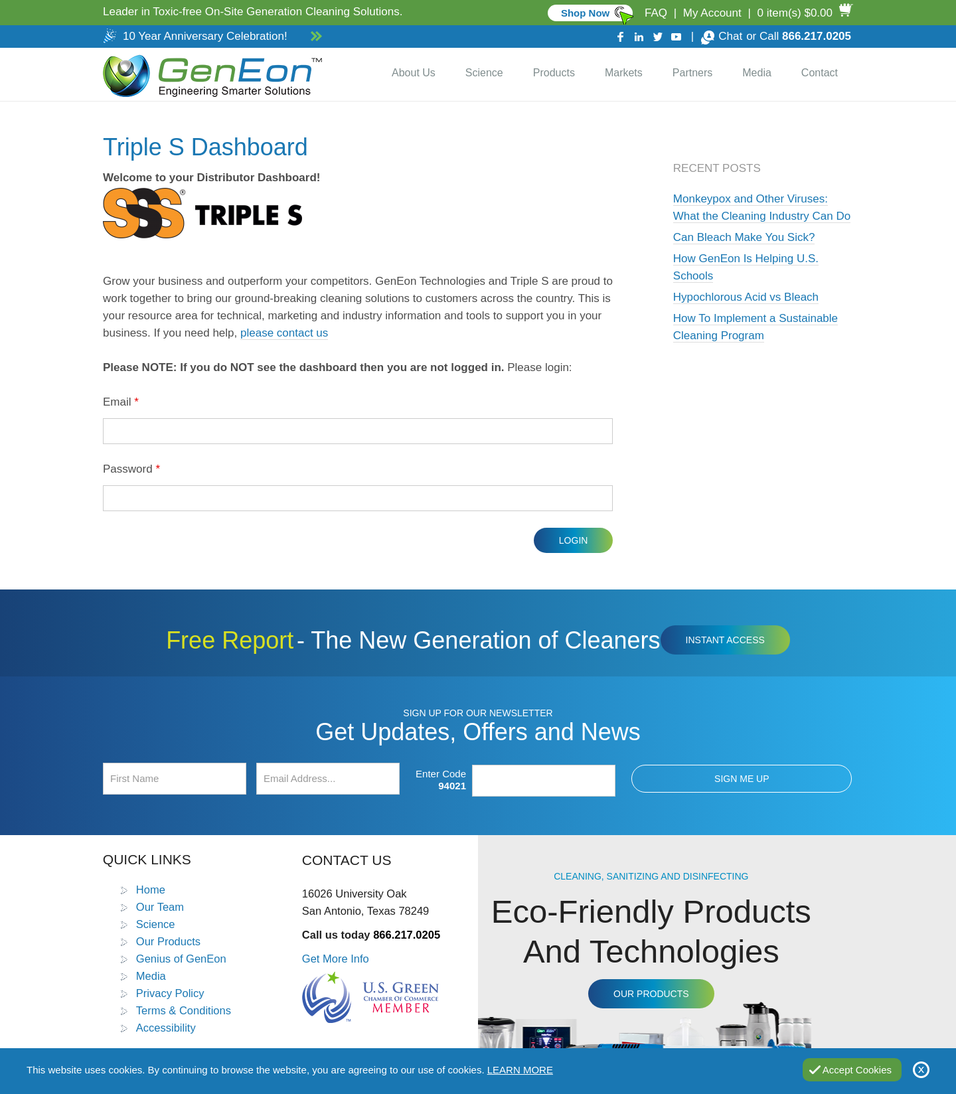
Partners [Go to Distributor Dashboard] (692, 72)
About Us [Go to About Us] (414, 72)
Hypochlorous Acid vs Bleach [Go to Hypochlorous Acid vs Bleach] (746, 297)
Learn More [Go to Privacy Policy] (520, 1069)
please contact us (284, 333)
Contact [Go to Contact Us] (819, 72)
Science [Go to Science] (484, 72)
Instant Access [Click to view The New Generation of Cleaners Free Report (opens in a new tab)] (725, 640)
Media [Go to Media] (756, 72)
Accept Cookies (857, 1069)
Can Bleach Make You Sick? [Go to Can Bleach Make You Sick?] (744, 237)
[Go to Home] (210, 74)
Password (131, 469)
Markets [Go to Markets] (624, 72)
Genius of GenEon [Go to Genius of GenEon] (181, 959)
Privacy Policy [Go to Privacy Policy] (170, 993)
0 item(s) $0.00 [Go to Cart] (795, 13)
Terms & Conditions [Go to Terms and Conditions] (183, 1010)
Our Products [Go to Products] (168, 941)
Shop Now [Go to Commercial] (585, 13)
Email (121, 402)
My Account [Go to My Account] (712, 13)
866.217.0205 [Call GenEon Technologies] (816, 36)
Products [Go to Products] (554, 72)
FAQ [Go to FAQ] (656, 13)
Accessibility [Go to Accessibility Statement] (166, 1028)
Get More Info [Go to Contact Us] (335, 959)
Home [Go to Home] (150, 890)
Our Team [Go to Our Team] (160, 907)
